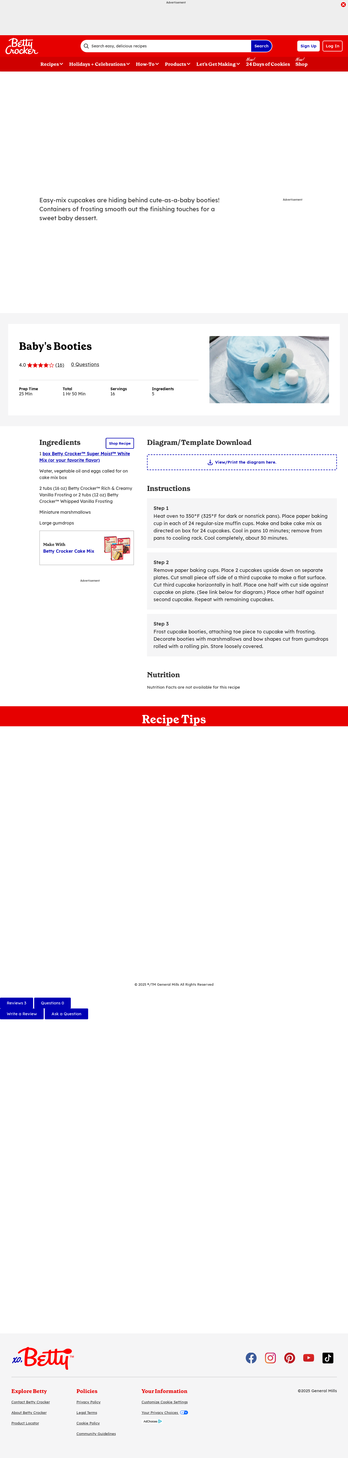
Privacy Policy (88, 1402)
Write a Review (22, 1013)
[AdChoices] (152, 1422)
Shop (301, 64)
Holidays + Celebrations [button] (97, 64)
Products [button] (175, 64)
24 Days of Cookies (268, 64)
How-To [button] (145, 64)
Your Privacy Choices (165, 1412)
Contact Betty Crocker (30, 1402)
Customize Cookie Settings (165, 1402)
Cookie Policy (88, 1423)
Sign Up (309, 45)
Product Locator (25, 1423)
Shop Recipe (120, 443)
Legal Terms (86, 1412)
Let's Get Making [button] (216, 64)
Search (261, 45)
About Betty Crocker (29, 1412)
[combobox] (166, 46)
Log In (332, 45)
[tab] (16, 1003)
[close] (343, 5)
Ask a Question (66, 1013)
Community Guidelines (96, 1433)
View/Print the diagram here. (245, 462)
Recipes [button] (49, 64)
